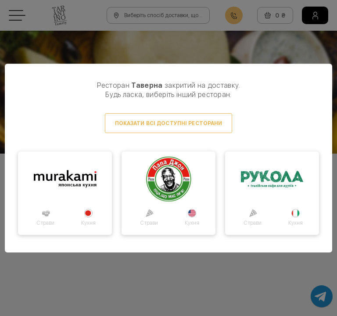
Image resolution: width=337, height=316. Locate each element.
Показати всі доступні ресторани (168, 123)
